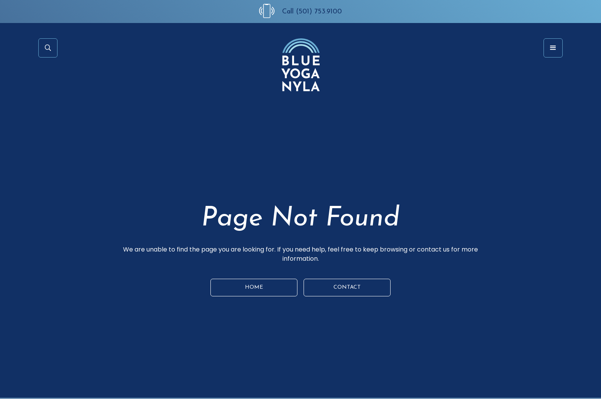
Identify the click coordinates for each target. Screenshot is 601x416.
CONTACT (347, 287)
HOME (254, 287)
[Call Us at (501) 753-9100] (270, 11)
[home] (300, 65)
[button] (553, 48)
